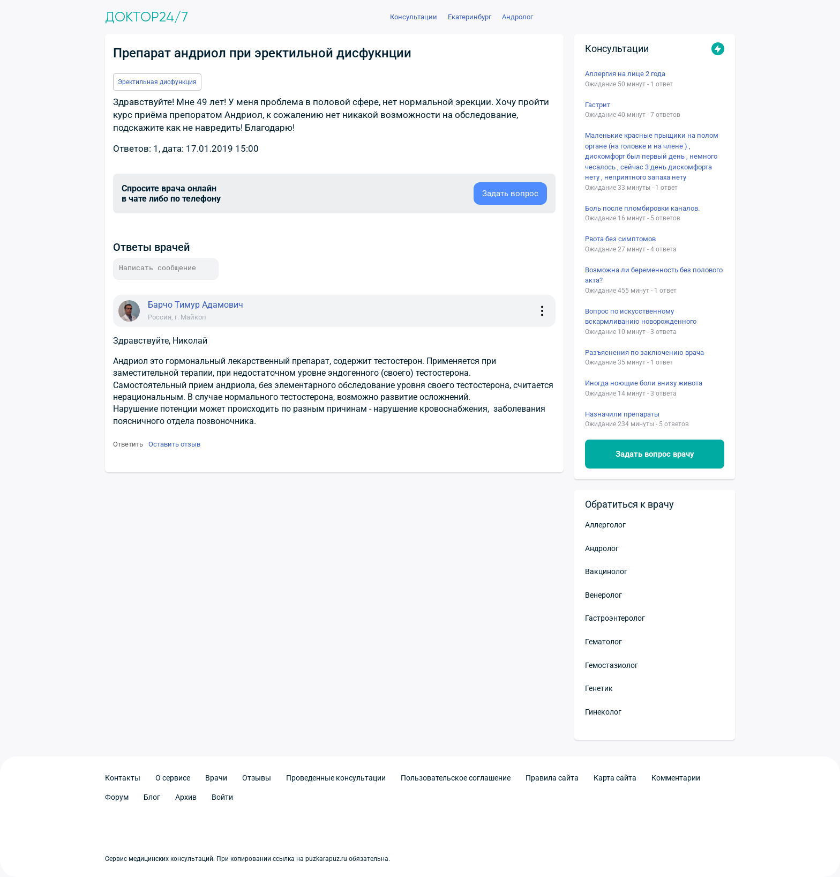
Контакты (122, 778)
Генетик (599, 688)
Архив (186, 797)
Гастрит (597, 105)
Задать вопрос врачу (655, 454)
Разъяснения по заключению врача (644, 352)
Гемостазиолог (611, 665)
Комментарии (675, 778)
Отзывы (256, 778)
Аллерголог (605, 525)
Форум (117, 797)
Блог (152, 797)
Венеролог (603, 595)
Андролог (602, 548)
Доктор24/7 (146, 17)
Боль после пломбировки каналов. (642, 208)
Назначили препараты (622, 414)
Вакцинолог (606, 571)
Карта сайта (615, 778)
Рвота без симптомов (620, 239)
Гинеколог (603, 712)
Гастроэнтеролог (615, 618)
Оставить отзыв (174, 444)
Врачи (216, 778)
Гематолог (603, 641)
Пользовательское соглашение (456, 778)
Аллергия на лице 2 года (625, 74)
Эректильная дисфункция (157, 82)
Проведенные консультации (336, 778)
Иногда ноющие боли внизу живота (643, 383)
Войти (222, 797)
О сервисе (172, 778)
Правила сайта (552, 778)
